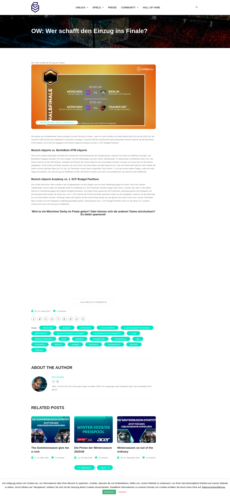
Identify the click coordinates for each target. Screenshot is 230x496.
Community (129, 7)
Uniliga (82, 7)
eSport (134, 345)
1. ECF (133, 333)
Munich (79, 339)
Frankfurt (99, 339)
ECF (64, 339)
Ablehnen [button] (122, 492)
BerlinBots (41, 333)
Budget (67, 328)
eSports (93, 345)
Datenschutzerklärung (213, 487)
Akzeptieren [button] (109, 492)
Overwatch (68, 123)
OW (137, 339)
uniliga (39, 350)
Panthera (86, 328)
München (48, 328)
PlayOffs (40, 345)
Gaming (75, 345)
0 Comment (61, 311)
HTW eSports (107, 328)
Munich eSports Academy (70, 333)
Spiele (98, 7)
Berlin (58, 345)
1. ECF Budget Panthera (137, 328)
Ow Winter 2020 (47, 123)
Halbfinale (120, 339)
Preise (112, 7)
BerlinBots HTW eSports (107, 333)
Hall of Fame (151, 7)
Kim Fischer (58, 377)
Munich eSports (43, 339)
